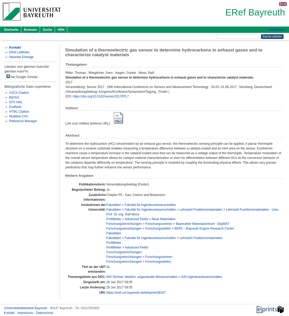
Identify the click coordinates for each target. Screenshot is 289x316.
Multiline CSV (18, 116)
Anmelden (276, 30)
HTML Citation (19, 111)
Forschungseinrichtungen (124, 224)
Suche (47, 30)
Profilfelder (113, 219)
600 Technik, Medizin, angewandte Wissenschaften (142, 277)
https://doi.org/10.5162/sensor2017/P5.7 (101, 96)
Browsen (30, 30)
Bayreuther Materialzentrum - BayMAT (202, 224)
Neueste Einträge (21, 57)
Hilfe (61, 30)
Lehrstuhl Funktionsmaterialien (200, 209)
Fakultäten (113, 205)
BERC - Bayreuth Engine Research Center (204, 228)
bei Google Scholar (22, 76)
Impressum (25, 313)
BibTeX (14, 97)
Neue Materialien (164, 219)
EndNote (15, 107)
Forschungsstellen (158, 228)
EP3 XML (16, 102)
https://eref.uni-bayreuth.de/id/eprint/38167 (136, 292)
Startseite (11, 30)
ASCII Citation (19, 93)
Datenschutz (44, 313)
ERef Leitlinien (19, 52)
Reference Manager (23, 121)
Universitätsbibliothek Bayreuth (26, 308)
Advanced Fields (136, 219)
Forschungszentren (158, 224)
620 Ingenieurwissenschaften (201, 277)
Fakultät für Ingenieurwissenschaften (150, 205)
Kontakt (10, 313)
